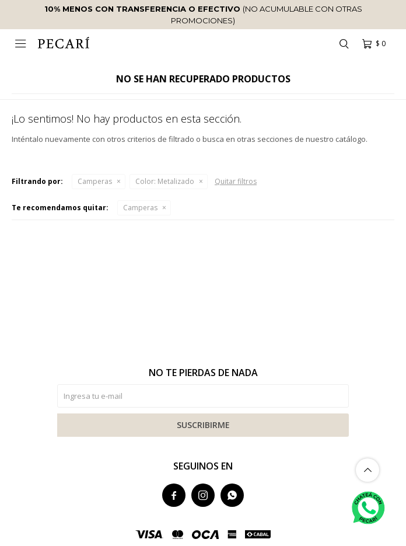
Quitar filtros (236, 181)
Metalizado (164, 181)
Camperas (95, 181)
